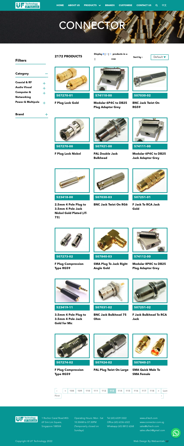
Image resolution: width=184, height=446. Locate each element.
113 (112, 391)
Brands (110, 5)
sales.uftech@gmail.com (152, 430)
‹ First (57, 393)
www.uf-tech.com (148, 418)
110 (88, 391)
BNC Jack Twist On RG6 (111, 204)
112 (104, 391)
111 (96, 391)
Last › (164, 393)
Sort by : (138, 57)
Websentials (160, 441)
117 (144, 391)
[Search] (156, 5)
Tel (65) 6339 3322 (117, 418)
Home (60, 5)
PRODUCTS (92, 5)
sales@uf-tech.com (149, 426)
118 (152, 391)
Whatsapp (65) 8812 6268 (120, 426)
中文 (164, 5)
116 (136, 391)
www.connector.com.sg (152, 422)
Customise (125, 5)
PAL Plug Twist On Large (111, 370)
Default (158, 57)
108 (72, 391)
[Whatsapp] (176, 433)
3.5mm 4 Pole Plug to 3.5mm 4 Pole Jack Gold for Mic (70, 319)
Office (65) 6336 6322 (118, 422)
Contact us (144, 5)
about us (74, 5)
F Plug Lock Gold (67, 103)
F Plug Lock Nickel (68, 153)
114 (120, 391)
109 (80, 391)
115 (128, 391)
